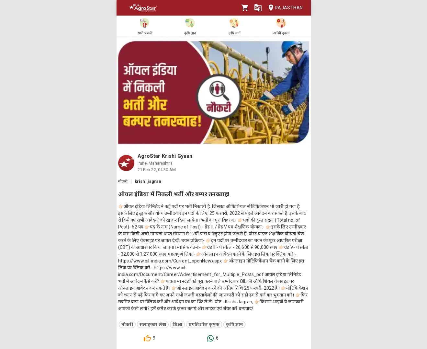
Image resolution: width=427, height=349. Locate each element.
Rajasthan (283, 8)
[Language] (258, 7)
